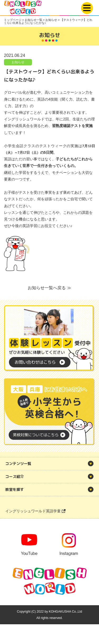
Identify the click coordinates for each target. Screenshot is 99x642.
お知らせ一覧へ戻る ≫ (49, 288)
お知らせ (18, 62)
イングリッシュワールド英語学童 (35, 511)
